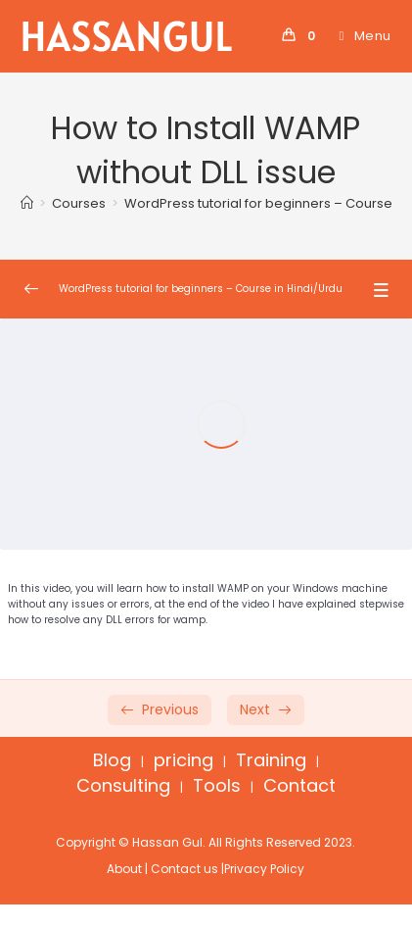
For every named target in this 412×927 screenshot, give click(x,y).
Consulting (123, 785)
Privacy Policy (264, 868)
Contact (299, 785)
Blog (112, 760)
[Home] (27, 203)
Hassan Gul (167, 842)
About (124, 868)
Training (271, 760)
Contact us (184, 868)
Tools (217, 785)
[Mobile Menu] (358, 35)
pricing (183, 760)
